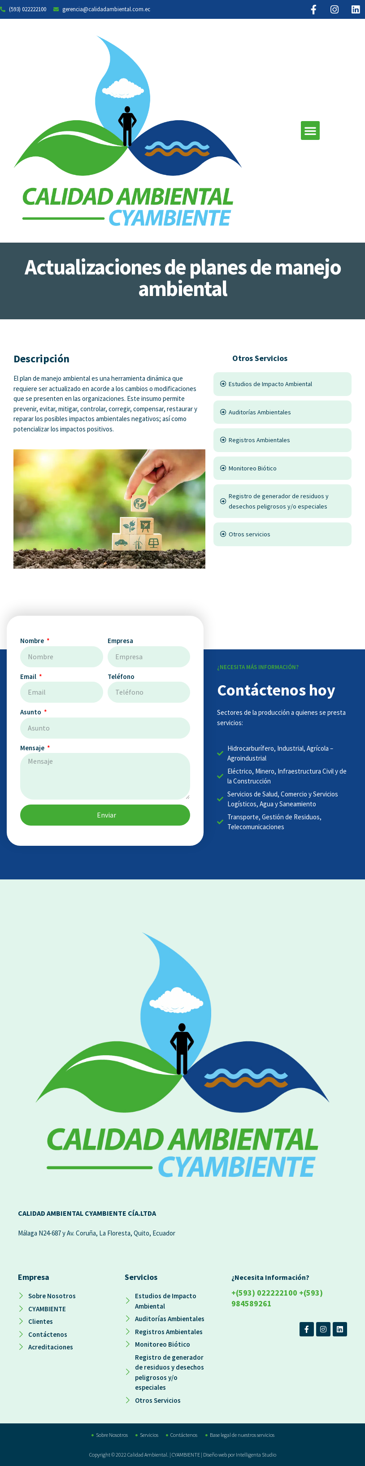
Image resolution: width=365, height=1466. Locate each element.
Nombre (32, 640)
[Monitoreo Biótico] (282, 468)
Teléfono (121, 676)
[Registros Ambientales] (282, 440)
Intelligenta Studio (256, 1454)
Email (29, 676)
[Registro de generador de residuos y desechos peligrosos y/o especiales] (282, 501)
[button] (310, 130)
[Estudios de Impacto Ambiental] (282, 384)
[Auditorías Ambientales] (282, 412)
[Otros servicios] (282, 534)
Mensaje (33, 748)
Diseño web (215, 1454)
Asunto (31, 712)
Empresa (120, 640)
